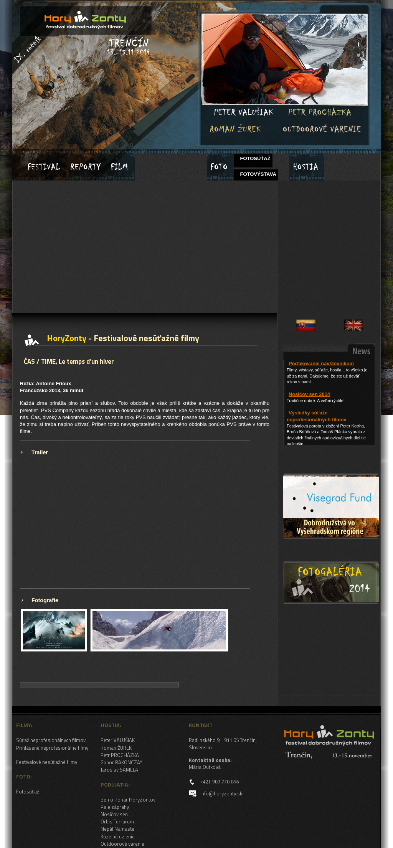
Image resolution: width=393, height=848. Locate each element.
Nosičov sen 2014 (309, 394)
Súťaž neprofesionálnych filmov (51, 740)
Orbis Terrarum (117, 821)
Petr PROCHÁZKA (120, 755)
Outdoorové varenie (122, 844)
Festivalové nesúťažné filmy (46, 762)
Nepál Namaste (117, 829)
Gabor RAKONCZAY (121, 762)
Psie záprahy (115, 807)
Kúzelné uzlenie (118, 836)
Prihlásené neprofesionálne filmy (52, 748)
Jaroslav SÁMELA (119, 769)
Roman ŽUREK (116, 748)
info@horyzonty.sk (221, 793)
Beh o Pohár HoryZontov (128, 799)
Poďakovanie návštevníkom (321, 363)
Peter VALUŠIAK (118, 740)
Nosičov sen (114, 814)
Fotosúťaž (27, 791)
